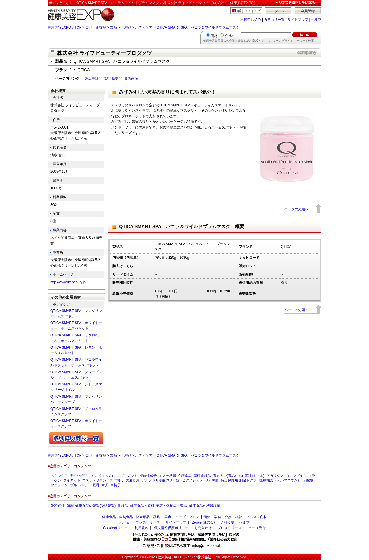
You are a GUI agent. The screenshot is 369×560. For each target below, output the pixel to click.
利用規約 (141, 528)
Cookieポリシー (115, 528)
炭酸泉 (308, 480)
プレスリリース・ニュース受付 (241, 528)
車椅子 (115, 485)
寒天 (104, 485)
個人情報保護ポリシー (171, 528)
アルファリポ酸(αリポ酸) (161, 480)
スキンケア (59, 476)
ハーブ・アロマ (187, 517)
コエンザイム (296, 476)
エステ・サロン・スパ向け (103, 480)
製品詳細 (92, 79)
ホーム (124, 522)
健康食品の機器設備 (204, 506)
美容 (167, 517)
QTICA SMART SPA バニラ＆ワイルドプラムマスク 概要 (181, 226)
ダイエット (71, 480)
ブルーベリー (80, 485)
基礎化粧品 (202, 476)
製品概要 (111, 79)
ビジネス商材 (256, 517)
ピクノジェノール (196, 480)
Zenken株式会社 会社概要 (213, 522)
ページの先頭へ (296, 209)
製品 (113, 27)
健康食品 (109, 517)
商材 (214, 36)
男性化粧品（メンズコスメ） (92, 476)
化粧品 (126, 27)
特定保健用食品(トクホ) (239, 480)
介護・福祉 (233, 517)
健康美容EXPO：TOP (65, 27)
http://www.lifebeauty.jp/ (68, 282)
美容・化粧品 (95, 27)
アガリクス (275, 476)
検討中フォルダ (249, 11)
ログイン (278, 11)
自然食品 (126, 517)
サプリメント (127, 476)
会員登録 (308, 11)
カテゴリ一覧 (274, 20)
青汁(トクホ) (254, 476)
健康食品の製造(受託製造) (95, 506)
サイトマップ (297, 20)
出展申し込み (250, 20)
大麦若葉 (133, 480)
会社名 (230, 36)
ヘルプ (316, 20)
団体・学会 (212, 517)
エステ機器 (167, 476)
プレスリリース (147, 522)
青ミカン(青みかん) (228, 476)
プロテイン (59, 485)
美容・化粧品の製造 (171, 506)
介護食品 (185, 476)
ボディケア (144, 27)
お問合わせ (203, 528)
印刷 (70, 506)
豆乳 (96, 485)
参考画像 (131, 79)
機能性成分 (148, 476)
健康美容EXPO (169, 557)
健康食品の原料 (142, 506)
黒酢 (215, 480)
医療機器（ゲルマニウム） (280, 480)
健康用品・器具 (148, 517)
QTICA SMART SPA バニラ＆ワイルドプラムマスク (198, 27)
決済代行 (58, 506)
